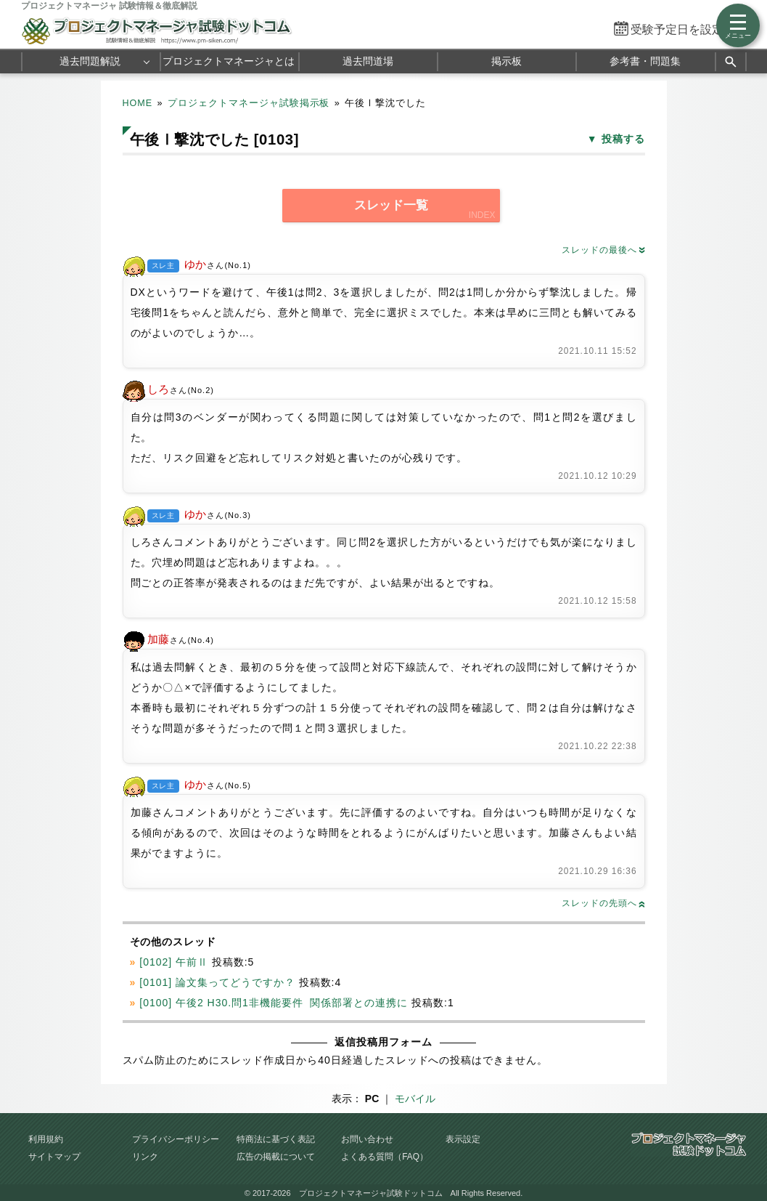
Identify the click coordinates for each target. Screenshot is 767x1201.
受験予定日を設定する (689, 29)
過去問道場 (368, 61)
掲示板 (506, 61)
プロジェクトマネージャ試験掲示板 (249, 103)
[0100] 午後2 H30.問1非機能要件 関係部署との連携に (273, 1002)
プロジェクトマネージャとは (229, 61)
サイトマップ (54, 1157)
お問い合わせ (367, 1139)
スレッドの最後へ (603, 250)
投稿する (623, 139)
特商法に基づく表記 (276, 1139)
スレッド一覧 (391, 205)
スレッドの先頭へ (603, 903)
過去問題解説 (90, 61)
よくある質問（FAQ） (384, 1157)
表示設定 (463, 1139)
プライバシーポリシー (175, 1139)
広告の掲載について (276, 1157)
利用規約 (45, 1139)
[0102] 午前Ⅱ (173, 962)
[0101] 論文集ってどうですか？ (217, 982)
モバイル (415, 1098)
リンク (145, 1157)
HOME (138, 103)
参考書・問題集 (645, 61)
